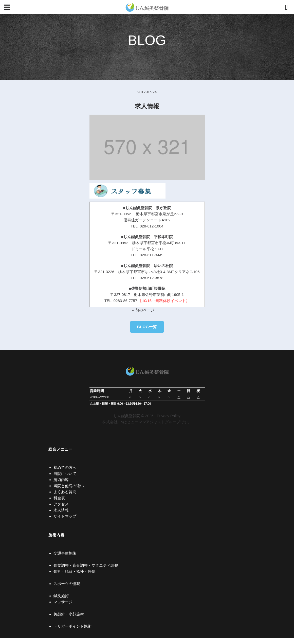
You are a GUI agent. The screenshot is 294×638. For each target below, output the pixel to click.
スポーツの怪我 (66, 583)
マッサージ (62, 602)
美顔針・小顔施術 (68, 614)
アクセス (61, 504)
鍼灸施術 (61, 596)
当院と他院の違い (68, 486)
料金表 (59, 498)
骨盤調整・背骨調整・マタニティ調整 (85, 565)
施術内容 (61, 479)
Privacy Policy (168, 416)
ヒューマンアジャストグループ (153, 422)
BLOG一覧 (147, 327)
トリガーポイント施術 (72, 626)
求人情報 (61, 510)
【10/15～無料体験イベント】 (164, 300)
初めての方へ (64, 467)
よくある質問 (64, 492)
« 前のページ (143, 310)
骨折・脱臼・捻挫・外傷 (74, 571)
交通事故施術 (64, 553)
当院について (64, 473)
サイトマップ (64, 516)
